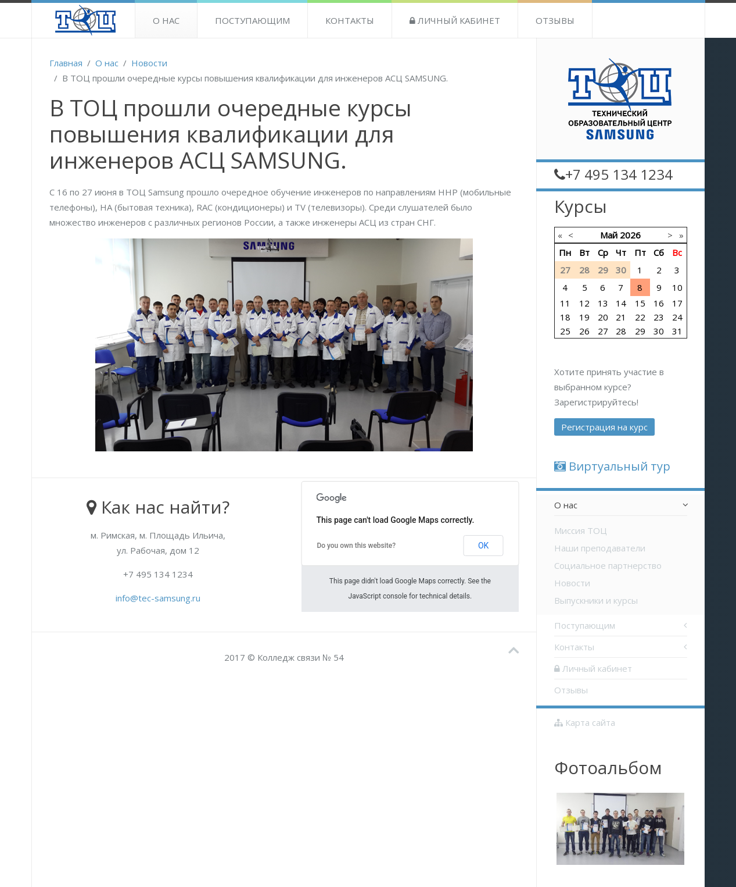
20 (603, 317)
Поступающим (252, 20)
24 (677, 317)
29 (640, 331)
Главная (65, 63)
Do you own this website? (356, 546)
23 (659, 317)
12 (584, 303)
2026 (630, 235)
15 (640, 303)
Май (608, 235)
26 (584, 331)
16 (659, 303)
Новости (149, 63)
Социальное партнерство (608, 565)
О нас (166, 20)
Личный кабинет (455, 20)
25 (565, 331)
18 (565, 317)
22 (640, 317)
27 (603, 331)
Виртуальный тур (612, 466)
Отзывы (555, 20)
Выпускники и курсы (596, 600)
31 (677, 331)
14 (621, 303)
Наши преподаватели (599, 548)
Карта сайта (584, 722)
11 (565, 303)
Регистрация (604, 427)
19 (584, 317)
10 (677, 287)
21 (621, 317)
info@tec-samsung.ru (158, 598)
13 (603, 303)
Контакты (349, 20)
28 (621, 331)
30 (659, 331)
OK (483, 545)
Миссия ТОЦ (580, 530)
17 (677, 303)
